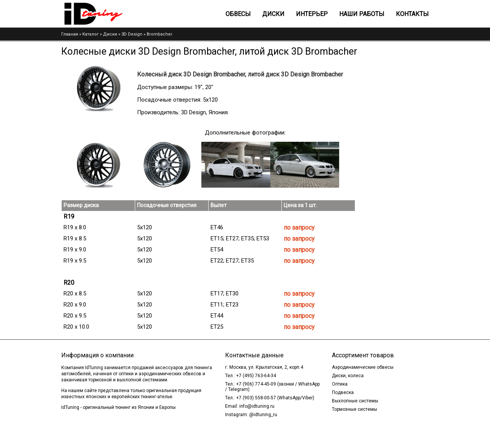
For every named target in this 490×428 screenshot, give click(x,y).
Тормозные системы (354, 409)
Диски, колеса (348, 375)
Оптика (340, 384)
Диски (273, 14)
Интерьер (312, 14)
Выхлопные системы (355, 401)
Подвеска (343, 392)
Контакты (412, 14)
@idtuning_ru (263, 414)
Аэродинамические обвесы (363, 367)
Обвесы (238, 14)
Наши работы (361, 14)
